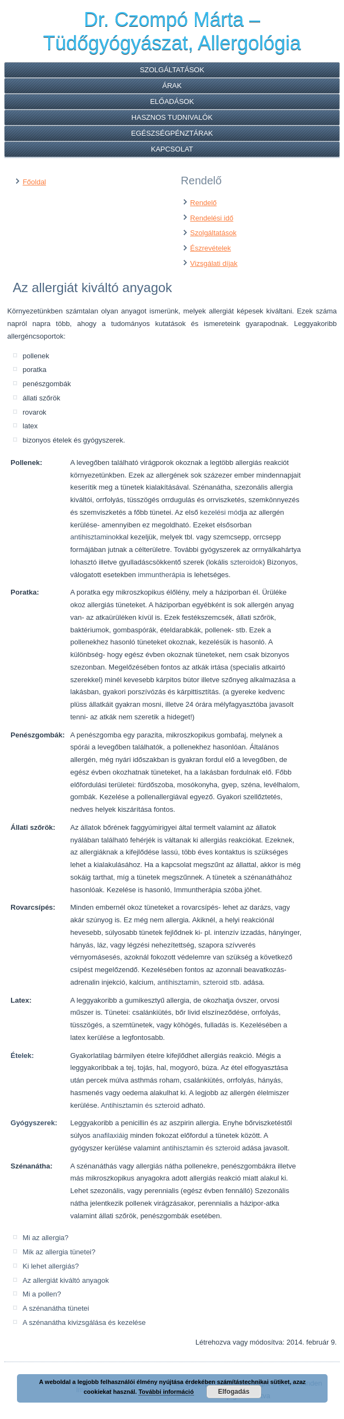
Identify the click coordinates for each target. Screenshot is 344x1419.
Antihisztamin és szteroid (140, 1105)
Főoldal (34, 182)
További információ (166, 1391)
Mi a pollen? (41, 1294)
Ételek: (22, 1055)
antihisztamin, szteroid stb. (199, 982)
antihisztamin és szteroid (201, 1148)
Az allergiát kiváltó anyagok (65, 1280)
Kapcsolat (172, 149)
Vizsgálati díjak (213, 263)
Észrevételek (210, 248)
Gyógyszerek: (33, 1123)
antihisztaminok (94, 537)
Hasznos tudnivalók (172, 117)
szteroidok (246, 562)
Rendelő (203, 203)
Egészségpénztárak (172, 133)
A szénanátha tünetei (55, 1308)
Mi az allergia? (45, 1238)
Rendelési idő (211, 218)
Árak (171, 86)
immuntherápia (161, 575)
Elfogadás (233, 1391)
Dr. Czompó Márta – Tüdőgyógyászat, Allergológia (172, 31)
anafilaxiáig (110, 1135)
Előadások (172, 101)
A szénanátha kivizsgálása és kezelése (84, 1322)
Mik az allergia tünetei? (58, 1252)
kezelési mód (221, 512)
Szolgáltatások (172, 70)
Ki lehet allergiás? (50, 1266)
